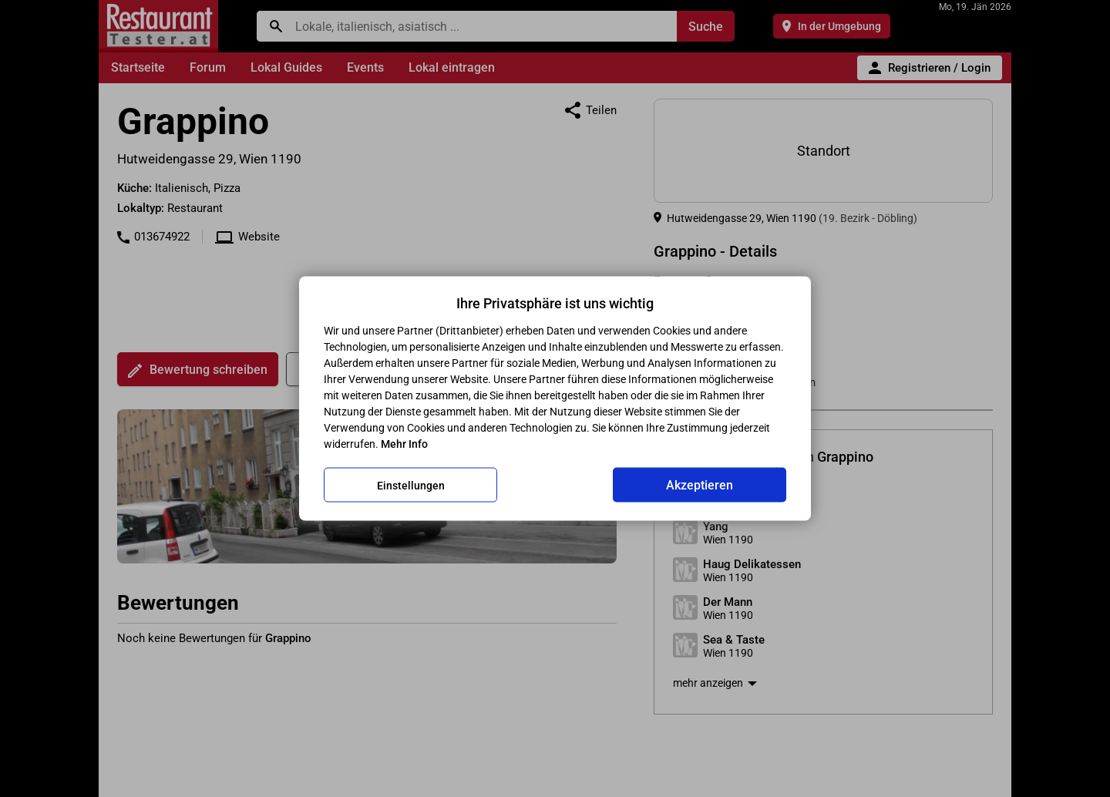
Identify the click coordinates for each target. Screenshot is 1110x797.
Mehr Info (404, 444)
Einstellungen (411, 485)
